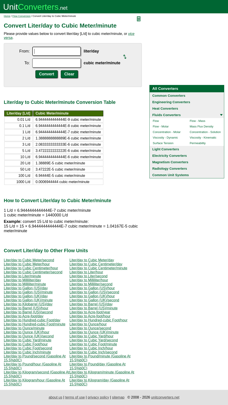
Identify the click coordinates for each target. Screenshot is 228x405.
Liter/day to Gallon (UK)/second (94, 300)
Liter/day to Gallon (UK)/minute (28, 300)
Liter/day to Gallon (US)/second (94, 292)
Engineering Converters (171, 102)
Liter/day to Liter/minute (22, 276)
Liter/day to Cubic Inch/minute (27, 352)
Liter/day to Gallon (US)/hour (92, 288)
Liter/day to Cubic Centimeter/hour (31, 268)
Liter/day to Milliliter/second (90, 284)
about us (55, 397)
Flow (156, 121)
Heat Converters (165, 108)
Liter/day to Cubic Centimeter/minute (98, 268)
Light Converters (165, 149)
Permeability (198, 143)
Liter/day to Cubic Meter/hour (27, 264)
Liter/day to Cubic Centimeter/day (95, 264)
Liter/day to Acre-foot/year (89, 312)
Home (7, 16)
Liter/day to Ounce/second (90, 328)
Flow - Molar (161, 126)
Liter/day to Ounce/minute (24, 328)
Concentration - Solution (205, 132)
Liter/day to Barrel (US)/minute (93, 308)
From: (24, 51)
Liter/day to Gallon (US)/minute (28, 292)
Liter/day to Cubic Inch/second (93, 352)
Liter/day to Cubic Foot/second (28, 348)
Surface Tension (163, 143)
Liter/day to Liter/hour (86, 272)
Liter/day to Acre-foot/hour (89, 316)
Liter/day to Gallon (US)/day (26, 288)
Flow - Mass (197, 121)
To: (27, 63)
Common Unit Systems (170, 175)
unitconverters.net (165, 397)
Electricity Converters (169, 155)
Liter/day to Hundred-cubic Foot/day (32, 320)
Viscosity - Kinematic (203, 137)
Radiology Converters (169, 168)
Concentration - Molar (167, 132)
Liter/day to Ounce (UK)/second (29, 336)
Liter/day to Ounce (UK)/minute (94, 332)
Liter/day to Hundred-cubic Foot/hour (98, 320)
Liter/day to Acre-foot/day (23, 316)
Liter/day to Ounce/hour (88, 324)
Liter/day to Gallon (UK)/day (26, 296)
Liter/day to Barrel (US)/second (28, 312)
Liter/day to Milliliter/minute (25, 284)
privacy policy (98, 397)
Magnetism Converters (170, 162)
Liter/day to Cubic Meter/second (29, 260)
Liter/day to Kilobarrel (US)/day (28, 304)
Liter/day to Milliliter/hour (88, 280)
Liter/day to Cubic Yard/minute (27, 340)
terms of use (75, 397)
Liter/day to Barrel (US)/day (91, 304)
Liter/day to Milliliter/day (22, 280)
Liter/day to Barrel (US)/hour (26, 308)
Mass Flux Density (201, 126)
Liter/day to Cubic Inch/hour (91, 348)
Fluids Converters (166, 115)
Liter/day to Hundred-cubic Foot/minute (34, 324)
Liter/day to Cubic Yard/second (93, 340)
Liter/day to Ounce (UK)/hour (26, 332)
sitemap (118, 397)
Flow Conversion (21, 16)
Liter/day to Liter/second (88, 276)
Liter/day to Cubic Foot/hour (26, 344)
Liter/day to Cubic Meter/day (91, 260)
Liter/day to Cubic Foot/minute (93, 344)
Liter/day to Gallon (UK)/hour (92, 296)
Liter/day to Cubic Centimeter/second (33, 272)
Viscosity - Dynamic (165, 137)
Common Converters (168, 95)
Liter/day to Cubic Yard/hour (91, 336)
